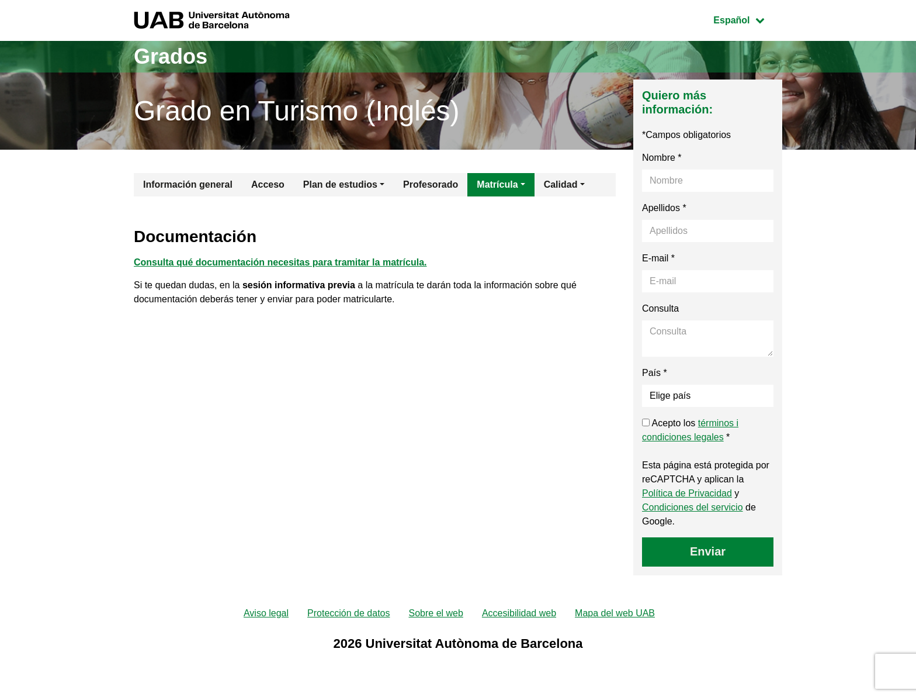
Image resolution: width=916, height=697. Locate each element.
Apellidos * (664, 208)
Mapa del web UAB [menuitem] (615, 613)
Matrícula (497, 184)
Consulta (660, 308)
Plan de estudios (340, 184)
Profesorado (430, 184)
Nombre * (662, 158)
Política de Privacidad (687, 493)
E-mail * (658, 258)
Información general (188, 184)
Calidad (561, 184)
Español (747, 19)
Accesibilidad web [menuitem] (519, 613)
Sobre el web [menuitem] (435, 613)
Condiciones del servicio (692, 507)
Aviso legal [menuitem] (266, 613)
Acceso (267, 184)
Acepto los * (690, 430)
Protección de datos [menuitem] (348, 613)
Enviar (708, 551)
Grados (170, 56)
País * (654, 373)
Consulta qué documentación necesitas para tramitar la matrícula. (280, 262)
